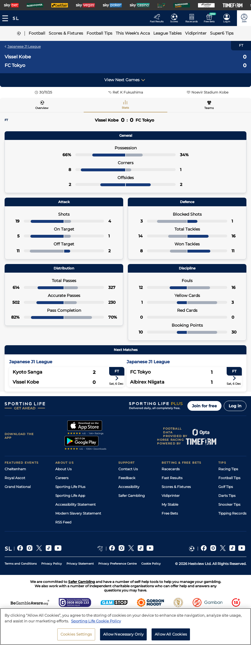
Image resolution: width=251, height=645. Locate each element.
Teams (209, 108)
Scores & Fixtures (176, 487)
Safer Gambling (131, 495)
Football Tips (229, 478)
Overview (41, 108)
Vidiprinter (171, 495)
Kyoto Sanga (27, 372)
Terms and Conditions (21, 563)
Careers (61, 478)
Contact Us (128, 469)
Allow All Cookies (171, 634)
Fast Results (172, 478)
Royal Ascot (15, 478)
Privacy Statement (80, 563)
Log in (235, 405)
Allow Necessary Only (123, 634)
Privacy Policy (51, 563)
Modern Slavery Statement (78, 513)
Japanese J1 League (23, 46)
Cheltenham (15, 469)
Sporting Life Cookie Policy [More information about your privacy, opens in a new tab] (96, 621)
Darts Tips (227, 495)
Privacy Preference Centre (117, 563)
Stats (125, 108)
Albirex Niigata (147, 382)
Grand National (18, 487)
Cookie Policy (151, 563)
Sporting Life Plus (70, 487)
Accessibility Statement (75, 504)
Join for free (204, 405)
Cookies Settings (76, 634)
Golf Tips (225, 487)
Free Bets (170, 513)
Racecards (171, 469)
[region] (125, 626)
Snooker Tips (229, 504)
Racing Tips (228, 469)
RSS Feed (63, 522)
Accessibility (129, 487)
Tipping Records (232, 513)
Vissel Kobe (18, 56)
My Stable (170, 504)
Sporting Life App (70, 495)
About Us (63, 469)
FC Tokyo (15, 65)
